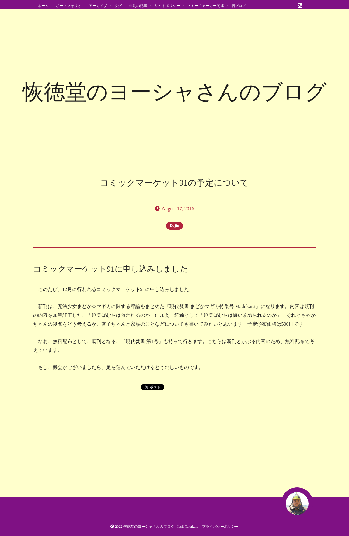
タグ (118, 6)
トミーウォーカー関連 (205, 6)
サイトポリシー (167, 6)
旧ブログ (238, 6)
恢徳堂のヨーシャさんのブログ (148, 526)
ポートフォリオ (69, 6)
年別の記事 (138, 6)
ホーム (43, 6)
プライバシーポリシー (220, 526)
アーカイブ (98, 6)
